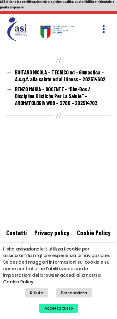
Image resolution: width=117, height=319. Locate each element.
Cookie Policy (94, 232)
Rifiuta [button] (36, 293)
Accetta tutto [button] (58, 308)
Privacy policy (52, 232)
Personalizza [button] (74, 293)
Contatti (16, 232)
